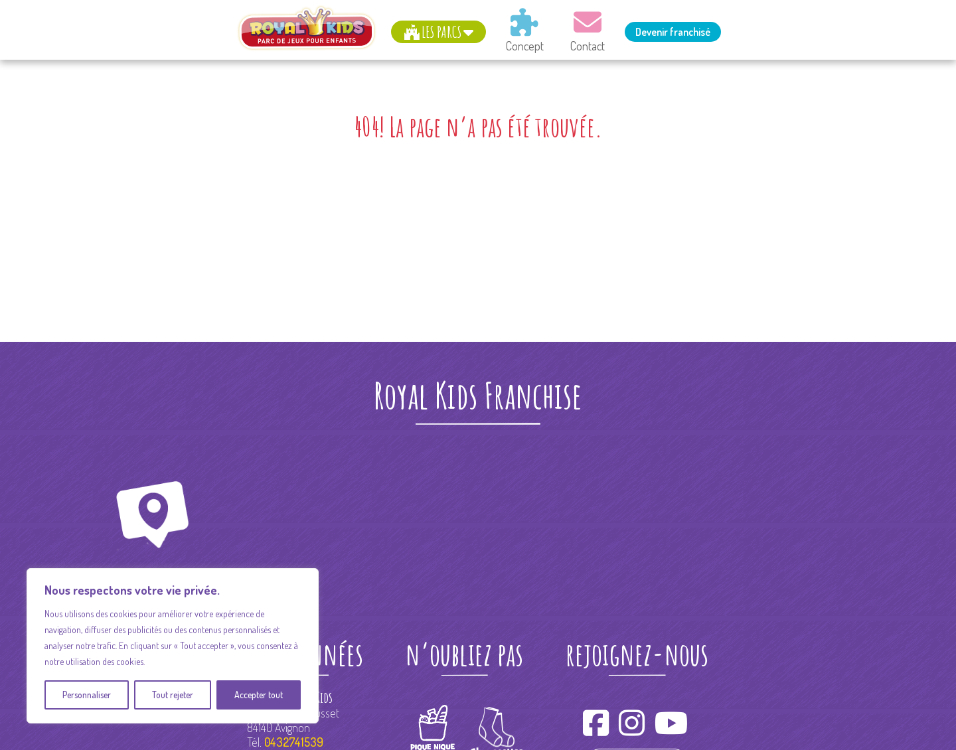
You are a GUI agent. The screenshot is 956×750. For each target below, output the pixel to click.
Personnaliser (86, 694)
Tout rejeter (172, 694)
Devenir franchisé (672, 31)
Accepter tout (258, 694)
